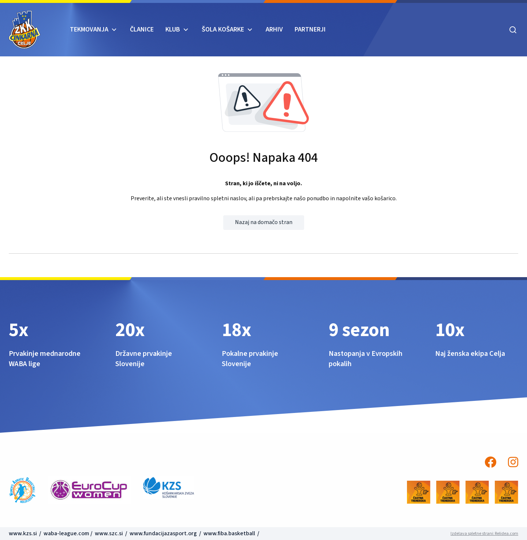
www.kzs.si (23, 533)
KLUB (172, 29)
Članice (142, 29)
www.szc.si (109, 533)
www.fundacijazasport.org (163, 533)
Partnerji (310, 29)
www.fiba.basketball (229, 533)
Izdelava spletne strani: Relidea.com (484, 533)
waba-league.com (66, 533)
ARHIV (274, 29)
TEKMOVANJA (89, 29)
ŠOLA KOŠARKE (223, 29)
